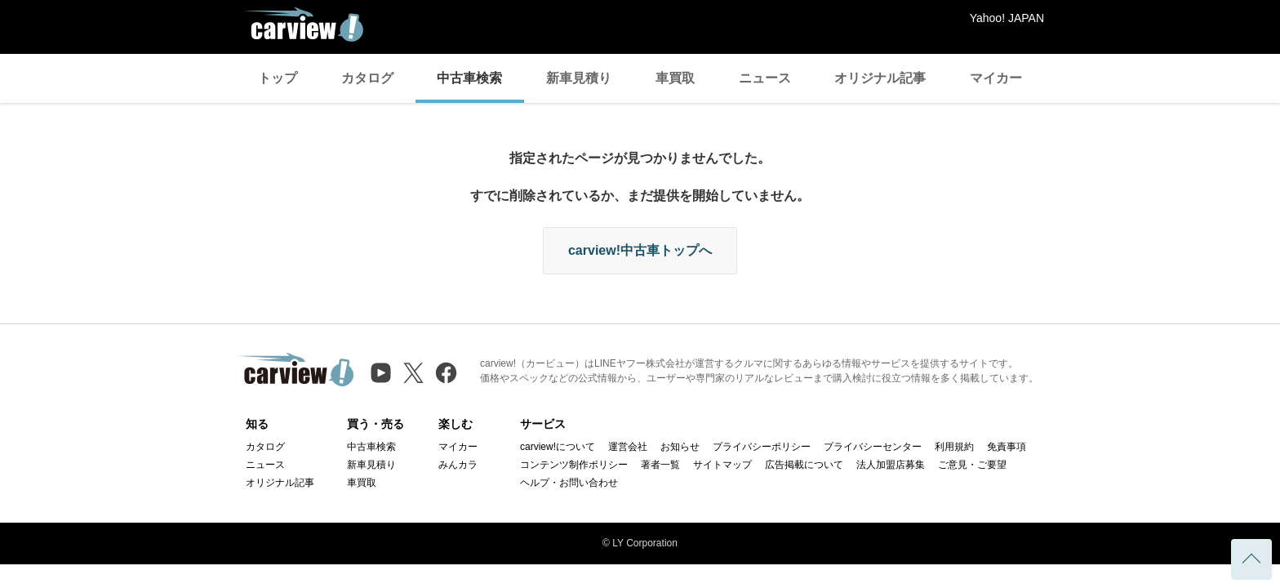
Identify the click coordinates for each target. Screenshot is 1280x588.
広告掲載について (804, 464)
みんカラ (458, 464)
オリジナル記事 (880, 78)
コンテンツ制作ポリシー (574, 464)
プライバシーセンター (873, 446)
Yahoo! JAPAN (1007, 17)
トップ (277, 78)
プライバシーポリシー (762, 446)
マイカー (996, 78)
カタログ (367, 78)
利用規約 (954, 446)
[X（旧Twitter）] (413, 372)
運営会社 (627, 446)
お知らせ (680, 446)
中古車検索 (469, 78)
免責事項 (1006, 446)
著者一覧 (660, 464)
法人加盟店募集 (890, 464)
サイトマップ (722, 464)
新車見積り (578, 78)
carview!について (557, 446)
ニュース (765, 78)
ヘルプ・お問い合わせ (569, 482)
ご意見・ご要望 (972, 464)
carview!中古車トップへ (640, 250)
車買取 (675, 78)
